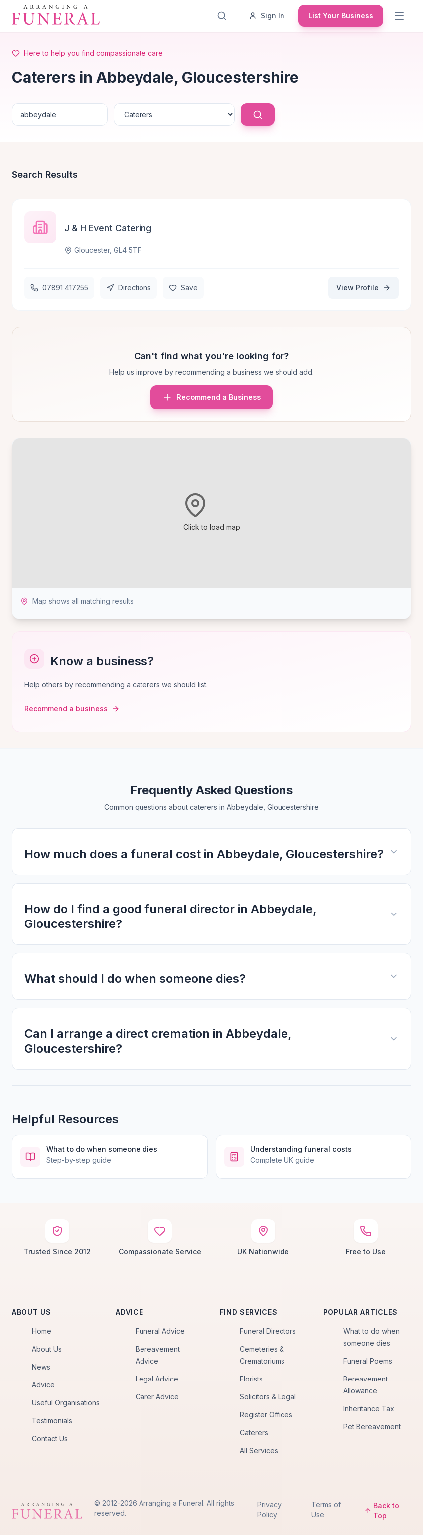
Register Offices (266, 1414)
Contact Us (50, 1438)
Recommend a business (72, 708)
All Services (259, 1450)
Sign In (266, 15)
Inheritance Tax (368, 1408)
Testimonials (52, 1420)
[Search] (224, 16)
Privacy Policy (269, 1509)
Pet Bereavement (372, 1426)
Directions (128, 287)
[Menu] (400, 16)
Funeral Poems (367, 1361)
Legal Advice (157, 1379)
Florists (251, 1379)
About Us (47, 1349)
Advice (43, 1385)
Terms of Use (326, 1509)
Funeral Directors (268, 1331)
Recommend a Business (212, 397)
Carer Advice (157, 1396)
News (41, 1367)
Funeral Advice (160, 1331)
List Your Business (340, 15)
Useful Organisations (66, 1402)
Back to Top (382, 1510)
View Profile (363, 287)
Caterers (254, 1432)
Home (41, 1331)
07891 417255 (59, 287)
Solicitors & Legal (268, 1396)
